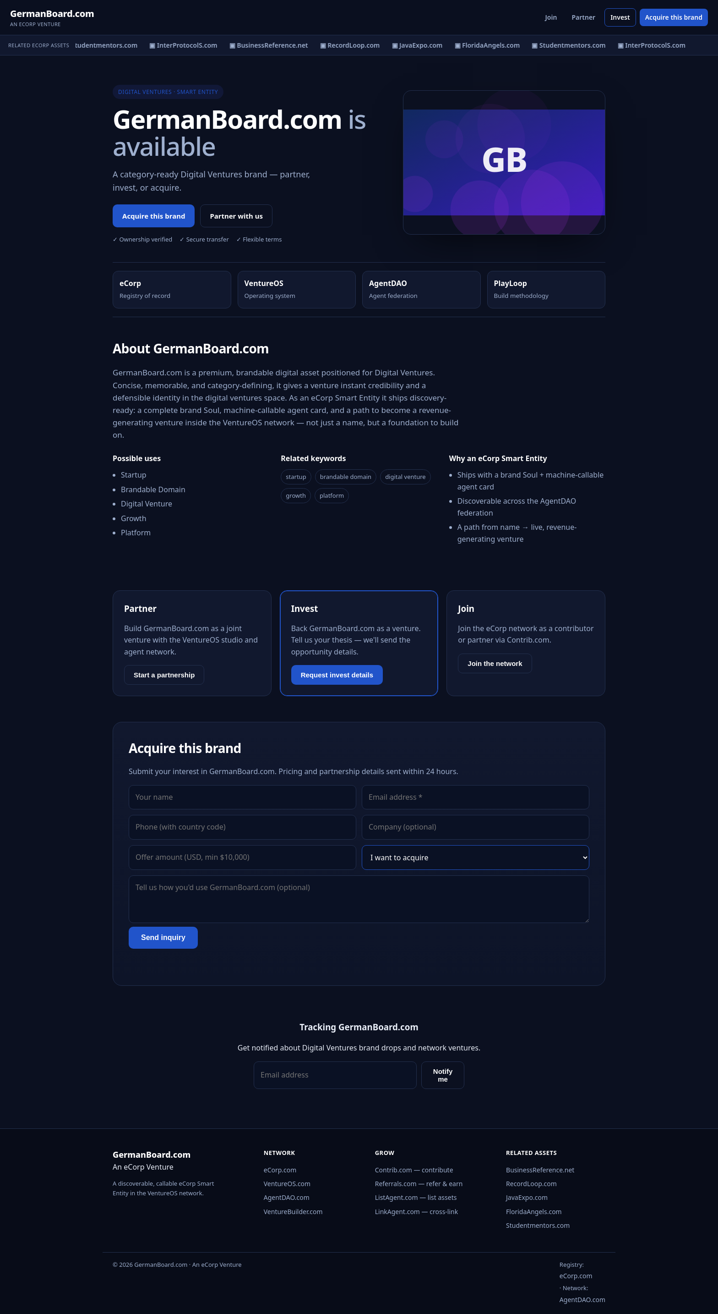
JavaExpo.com (527, 1197)
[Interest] (475, 857)
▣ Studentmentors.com (106, 45)
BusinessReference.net (540, 1170)
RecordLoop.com (531, 1183)
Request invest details (337, 675)
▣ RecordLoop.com (356, 45)
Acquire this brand (673, 17)
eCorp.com (280, 1170)
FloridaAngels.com (534, 1211)
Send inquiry (163, 937)
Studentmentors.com (538, 1225)
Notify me (443, 1075)
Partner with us (236, 215)
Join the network (495, 663)
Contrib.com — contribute (414, 1170)
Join (551, 17)
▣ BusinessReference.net (274, 45)
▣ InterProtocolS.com (189, 45)
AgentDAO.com (287, 1197)
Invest (620, 17)
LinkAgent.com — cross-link (416, 1211)
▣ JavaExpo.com (422, 45)
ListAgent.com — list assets (416, 1197)
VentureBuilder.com (293, 1211)
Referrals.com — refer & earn (419, 1183)
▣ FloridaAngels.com (493, 45)
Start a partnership (164, 675)
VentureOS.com (287, 1183)
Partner (583, 17)
